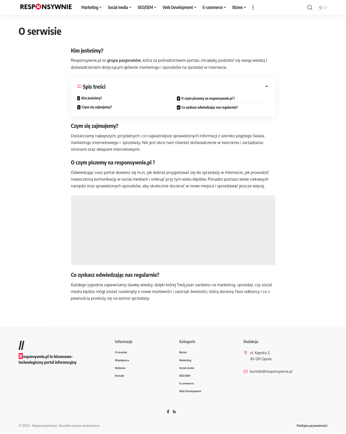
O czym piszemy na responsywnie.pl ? (208, 98)
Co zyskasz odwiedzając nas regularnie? (210, 107)
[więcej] (253, 7)
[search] (309, 7)
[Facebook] (168, 413)
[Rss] (174, 413)
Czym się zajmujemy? (97, 107)
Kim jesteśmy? (91, 98)
